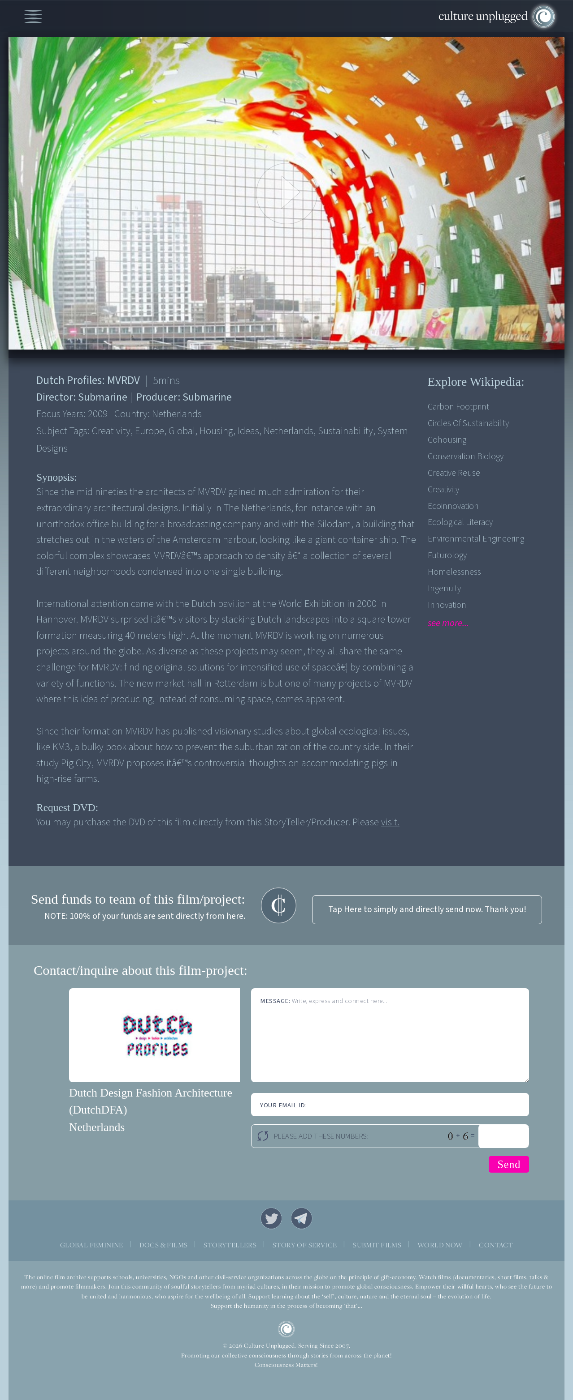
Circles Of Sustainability (468, 423)
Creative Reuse (454, 473)
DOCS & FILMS (163, 1245)
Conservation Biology (466, 456)
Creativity (443, 489)
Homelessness (454, 572)
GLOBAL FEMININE (91, 1245)
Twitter (271, 1218)
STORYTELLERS (230, 1245)
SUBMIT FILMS (377, 1245)
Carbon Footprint (458, 407)
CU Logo (286, 1329)
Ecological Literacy (460, 522)
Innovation (447, 605)
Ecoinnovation (453, 506)
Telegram (302, 1218)
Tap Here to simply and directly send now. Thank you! (427, 909)
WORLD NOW (440, 1245)
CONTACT (496, 1245)
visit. (390, 822)
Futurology (447, 555)
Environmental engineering (476, 539)
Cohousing (447, 440)
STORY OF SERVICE (305, 1245)
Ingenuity (444, 588)
